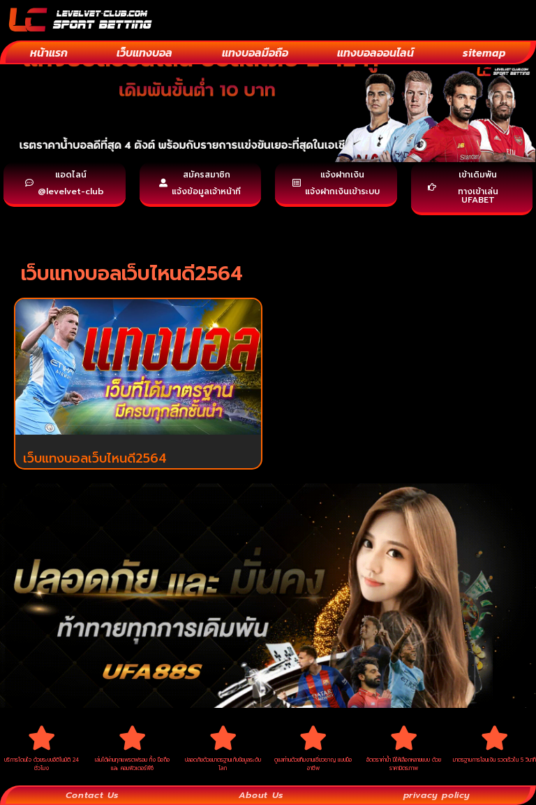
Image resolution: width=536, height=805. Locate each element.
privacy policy (435, 793)
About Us (258, 793)
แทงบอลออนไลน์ (375, 52)
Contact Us (91, 793)
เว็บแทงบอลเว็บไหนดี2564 (95, 458)
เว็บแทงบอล (144, 52)
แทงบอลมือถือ (255, 52)
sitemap (484, 52)
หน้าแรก (49, 52)
